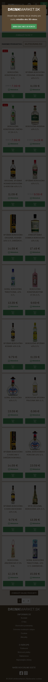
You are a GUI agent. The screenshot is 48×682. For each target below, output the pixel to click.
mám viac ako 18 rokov (24, 26)
